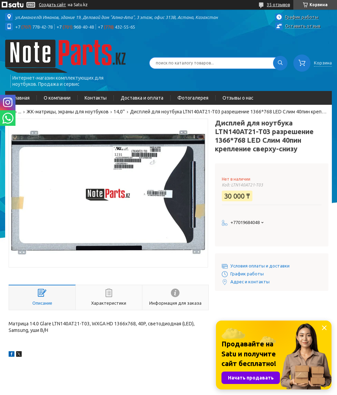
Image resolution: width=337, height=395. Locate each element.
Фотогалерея (192, 97)
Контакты (96, 97)
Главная (21, 97)
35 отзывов (278, 4)
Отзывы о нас (237, 97)
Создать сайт (52, 4)
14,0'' (119, 111)
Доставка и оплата (142, 97)
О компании (57, 97)
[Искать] (280, 63)
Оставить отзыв (302, 25)
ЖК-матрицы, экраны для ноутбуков (67, 111)
